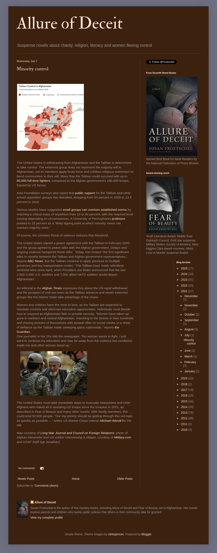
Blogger (146, 534)
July (187, 335)
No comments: (27, 468)
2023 (184, 279)
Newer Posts (26, 478)
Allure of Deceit (70, 23)
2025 (184, 268)
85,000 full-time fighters (33, 180)
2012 (184, 418)
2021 (184, 291)
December (191, 296)
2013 (184, 412)
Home (75, 478)
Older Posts (124, 478)
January (190, 371)
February (190, 362)
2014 (184, 407)
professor (118, 218)
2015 (184, 401)
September (191, 320)
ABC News (35, 261)
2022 (184, 285)
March (188, 356)
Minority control (32, 69)
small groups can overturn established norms (95, 209)
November (191, 305)
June (188, 350)
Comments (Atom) (46, 485)
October (190, 314)
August (189, 329)
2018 (184, 384)
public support (85, 193)
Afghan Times (52, 288)
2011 (184, 424)
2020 (184, 378)
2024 (184, 274)
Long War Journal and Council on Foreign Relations (77, 433)
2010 (184, 429)
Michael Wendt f (111, 420)
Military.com (122, 437)
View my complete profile (46, 517)
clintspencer (116, 534)
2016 (184, 395)
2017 (184, 389)
